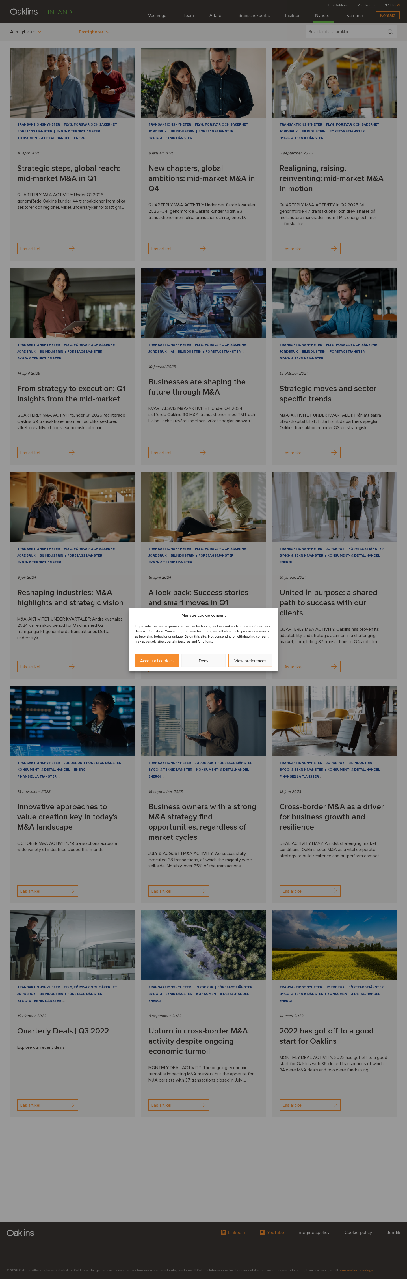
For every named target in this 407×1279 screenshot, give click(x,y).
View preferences (250, 660)
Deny (203, 660)
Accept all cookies (157, 660)
